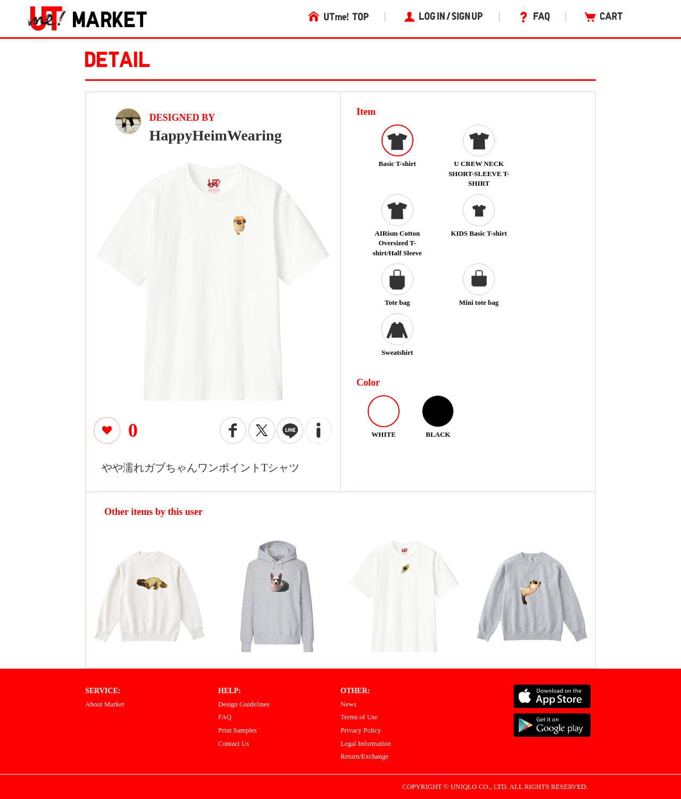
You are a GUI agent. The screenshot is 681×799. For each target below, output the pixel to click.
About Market (104, 704)
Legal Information (365, 743)
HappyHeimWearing (216, 135)
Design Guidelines (243, 704)
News (348, 704)
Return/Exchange (364, 756)
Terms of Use (359, 717)
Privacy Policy (360, 730)
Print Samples (237, 730)
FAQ (224, 717)
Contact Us (233, 743)
